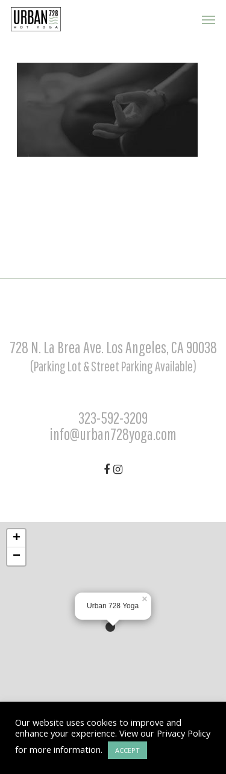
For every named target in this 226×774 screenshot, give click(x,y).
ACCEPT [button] (127, 750)
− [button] (16, 556)
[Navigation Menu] (208, 19)
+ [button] (16, 538)
